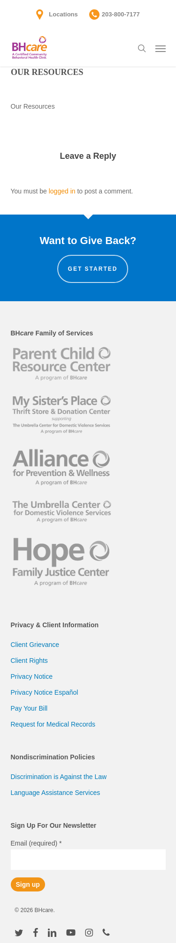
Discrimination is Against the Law (59, 776)
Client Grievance (35, 644)
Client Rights (29, 660)
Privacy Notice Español (44, 692)
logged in (62, 191)
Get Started (93, 269)
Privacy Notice (32, 676)
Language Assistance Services (55, 792)
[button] (160, 48)
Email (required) (36, 843)
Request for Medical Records (53, 724)
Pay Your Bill (29, 708)
